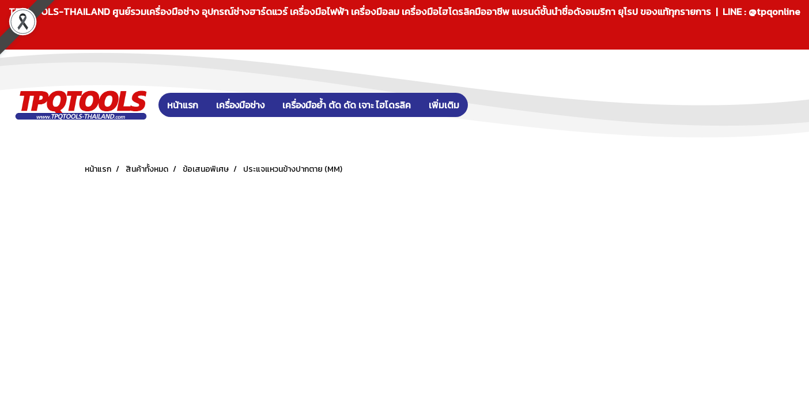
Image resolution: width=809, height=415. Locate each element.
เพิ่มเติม (444, 105)
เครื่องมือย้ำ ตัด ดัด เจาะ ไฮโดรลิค (346, 105)
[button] (485, 105)
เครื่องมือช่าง (240, 105)
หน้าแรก (182, 105)
